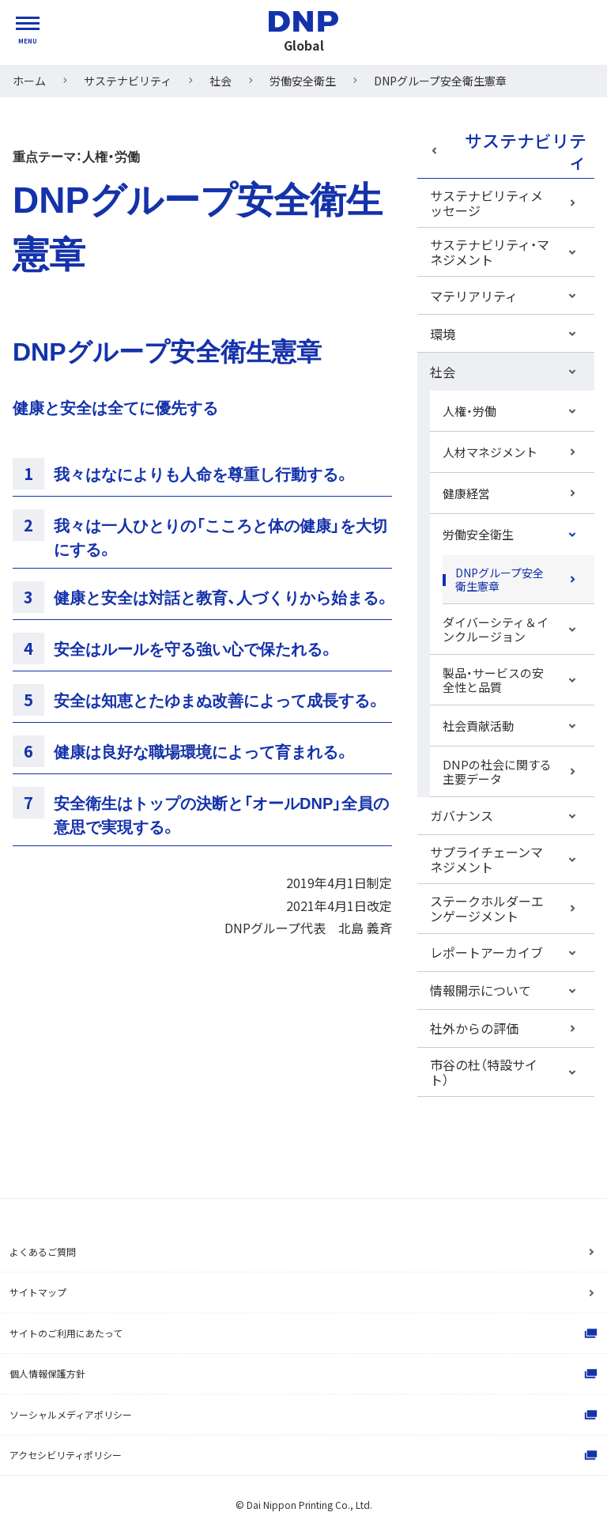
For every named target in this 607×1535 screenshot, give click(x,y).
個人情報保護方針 (305, 1373)
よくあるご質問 (42, 1251)
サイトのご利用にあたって (305, 1333)
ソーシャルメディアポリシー (305, 1414)
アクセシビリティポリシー (305, 1455)
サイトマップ (37, 1292)
